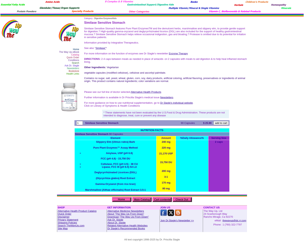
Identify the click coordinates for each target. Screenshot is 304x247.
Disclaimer (64, 216)
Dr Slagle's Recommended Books (126, 228)
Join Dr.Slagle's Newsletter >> (177, 220)
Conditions (73, 60)
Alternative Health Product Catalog (77, 211)
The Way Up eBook (69, 52)
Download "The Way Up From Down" (128, 216)
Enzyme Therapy (178, 53)
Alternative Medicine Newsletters (125, 211)
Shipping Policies (67, 222)
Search (75, 63)
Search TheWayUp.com (71, 225)
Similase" (101, 48)
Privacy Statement (68, 219)
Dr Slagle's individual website (176, 102)
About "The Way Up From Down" (125, 213)
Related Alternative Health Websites (127, 225)
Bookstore (74, 71)
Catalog (75, 54)
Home (76, 49)
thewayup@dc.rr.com (234, 220)
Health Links (72, 73)
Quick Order (73, 57)
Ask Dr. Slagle (72, 65)
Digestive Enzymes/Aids (105, 18)
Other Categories (139, 11)
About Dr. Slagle (116, 222)
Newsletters (73, 68)
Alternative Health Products (146, 91)
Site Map (63, 228)
